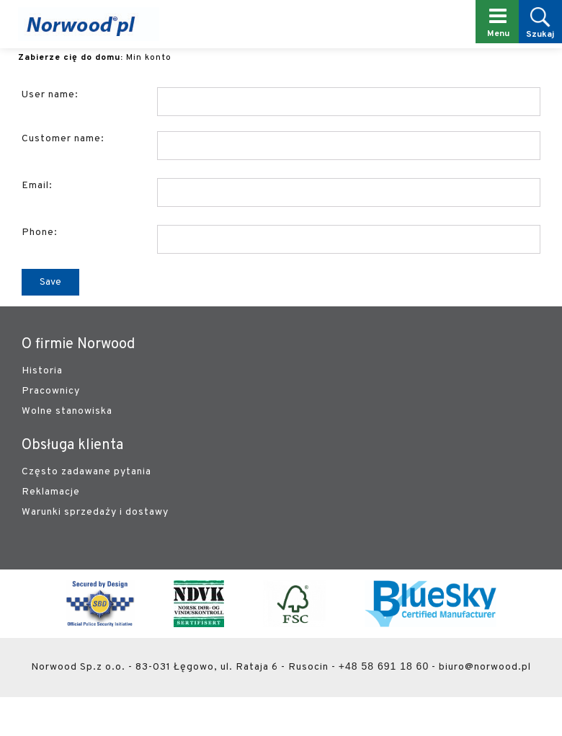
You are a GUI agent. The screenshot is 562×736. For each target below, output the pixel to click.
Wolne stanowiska (67, 411)
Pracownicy (51, 391)
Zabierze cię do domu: (70, 57)
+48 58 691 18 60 (384, 666)
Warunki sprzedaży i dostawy (95, 512)
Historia (42, 371)
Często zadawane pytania (86, 472)
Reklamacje (51, 492)
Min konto (148, 57)
